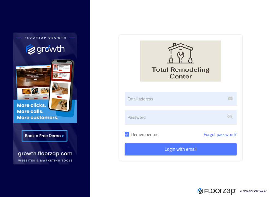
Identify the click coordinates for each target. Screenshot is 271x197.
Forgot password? (220, 134)
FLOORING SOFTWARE (253, 191)
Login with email (181, 149)
